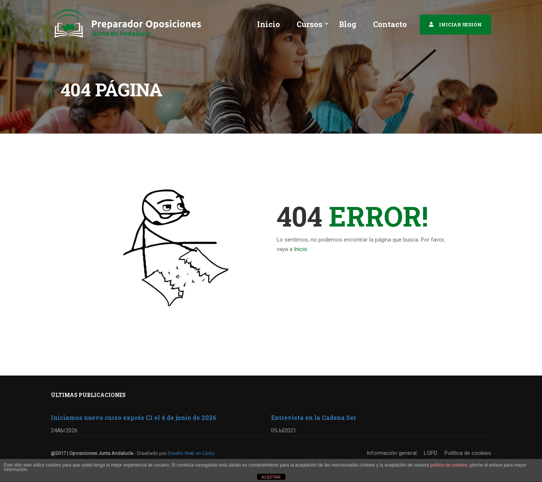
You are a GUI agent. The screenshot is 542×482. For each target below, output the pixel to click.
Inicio (268, 24)
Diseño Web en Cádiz (191, 453)
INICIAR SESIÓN (460, 24)
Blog (347, 24)
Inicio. (301, 251)
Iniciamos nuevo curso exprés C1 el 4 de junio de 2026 (133, 417)
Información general (392, 453)
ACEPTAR (270, 477)
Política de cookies (468, 453)
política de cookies (448, 465)
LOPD (430, 453)
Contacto (390, 24)
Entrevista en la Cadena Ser (313, 417)
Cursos (310, 24)
